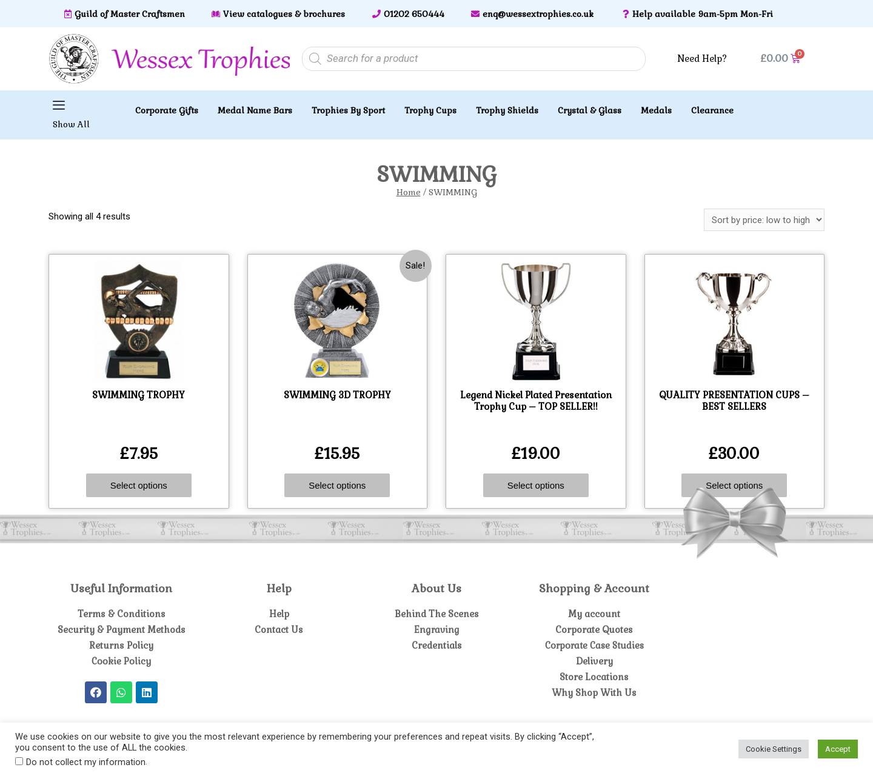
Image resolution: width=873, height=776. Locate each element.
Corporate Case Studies (594, 645)
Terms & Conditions (122, 614)
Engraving (436, 629)
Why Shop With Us (594, 692)
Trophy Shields (507, 110)
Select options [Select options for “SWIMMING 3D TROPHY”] (337, 485)
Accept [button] (838, 749)
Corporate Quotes (594, 629)
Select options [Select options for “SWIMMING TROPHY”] (138, 485)
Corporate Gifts (166, 110)
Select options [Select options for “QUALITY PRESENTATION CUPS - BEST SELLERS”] (734, 485)
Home (408, 192)
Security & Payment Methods (121, 629)
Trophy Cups (430, 110)
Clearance (712, 110)
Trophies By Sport (348, 110)
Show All (71, 124)
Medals (656, 110)
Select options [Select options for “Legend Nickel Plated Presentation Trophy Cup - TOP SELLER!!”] (535, 485)
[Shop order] (764, 220)
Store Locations (594, 677)
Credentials (436, 645)
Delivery (594, 661)
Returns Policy (121, 645)
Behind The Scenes (437, 614)
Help (279, 614)
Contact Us (279, 629)
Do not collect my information (86, 762)
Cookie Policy (121, 661)
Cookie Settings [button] (773, 749)
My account (594, 614)
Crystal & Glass (589, 110)
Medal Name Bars (255, 110)
